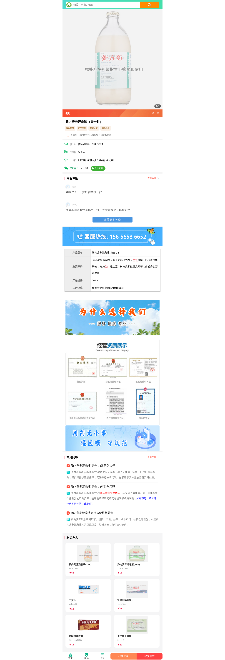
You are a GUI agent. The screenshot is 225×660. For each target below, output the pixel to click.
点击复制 (99, 168)
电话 (86, 658)
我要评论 (123, 656)
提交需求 (150, 656)
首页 (70, 658)
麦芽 (135, 260)
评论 (102, 658)
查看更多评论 (112, 219)
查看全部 (153, 178)
